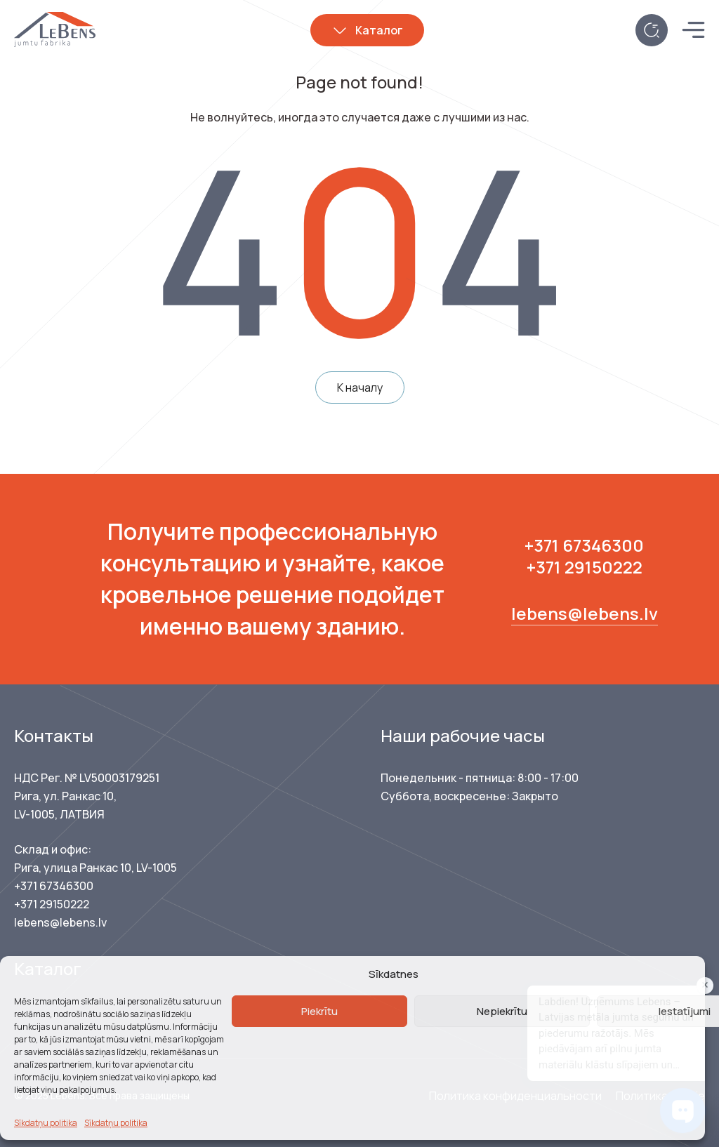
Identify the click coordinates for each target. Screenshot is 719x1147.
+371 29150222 (584, 566)
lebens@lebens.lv (584, 613)
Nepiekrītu (502, 1011)
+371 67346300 (584, 545)
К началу (360, 387)
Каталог (379, 30)
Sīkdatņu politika (45, 1123)
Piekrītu (319, 1011)
